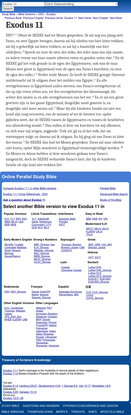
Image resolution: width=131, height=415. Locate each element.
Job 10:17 (85, 386)
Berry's (62, 412)
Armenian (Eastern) (47, 314)
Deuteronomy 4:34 (49, 386)
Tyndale (18, 244)
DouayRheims (12, 256)
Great (7, 250)
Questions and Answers (41, 406)
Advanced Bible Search (114, 194)
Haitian (53, 325)
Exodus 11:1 (10, 370)
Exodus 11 (70, 18)
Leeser (8, 314)
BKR (38, 319)
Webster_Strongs (44, 250)
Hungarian (42, 328)
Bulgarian (41, 316)
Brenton (76, 244)
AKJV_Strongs (42, 259)
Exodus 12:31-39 (13, 398)
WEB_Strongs (42, 256)
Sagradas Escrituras (70, 292)
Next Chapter (100, 18)
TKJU (89, 234)
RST (49, 308)
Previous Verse (54, 18)
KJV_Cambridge (13, 308)
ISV (100, 219)
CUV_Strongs (100, 292)
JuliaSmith (43, 219)
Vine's (92, 412)
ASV (24, 219)
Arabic (39, 311)
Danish (46, 319)
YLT (12, 219)
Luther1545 (94, 267)
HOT (91, 257)
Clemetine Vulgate (71, 270)
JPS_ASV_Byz (12, 316)
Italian (52, 331)
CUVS (89, 295)
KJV (6, 219)
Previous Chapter (33, 18)
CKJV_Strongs (42, 262)
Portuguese (48, 340)
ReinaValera (66, 294)
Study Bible (8, 14)
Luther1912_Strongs (100, 276)
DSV (41, 14)
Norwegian (42, 343)
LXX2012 (66, 250)
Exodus (51, 14)
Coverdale (10, 247)
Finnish (52, 322)
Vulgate (65, 267)
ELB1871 (93, 279)
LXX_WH (106, 244)
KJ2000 (90, 231)
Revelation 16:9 (101, 386)
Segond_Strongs (41, 297)
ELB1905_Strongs (98, 282)
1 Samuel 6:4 (69, 386)
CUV (89, 292)
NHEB (8, 319)
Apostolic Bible (112, 412)
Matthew (22, 247)
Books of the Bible (110, 200)
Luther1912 (94, 273)
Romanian (42, 345)
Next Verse (84, 18)
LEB (20, 222)
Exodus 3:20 (10, 392)
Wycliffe (8, 244)
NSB (94, 219)
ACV (40, 227)
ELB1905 (105, 279)
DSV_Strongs (18, 292)
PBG (39, 340)
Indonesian (42, 331)
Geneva (16, 250)
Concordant (38, 224)
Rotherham (45, 222)
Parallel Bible (107, 188)
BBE (88, 219)
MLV (46, 227)
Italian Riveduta (45, 334)
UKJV (99, 231)
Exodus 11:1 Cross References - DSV (25, 194)
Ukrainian (53, 345)
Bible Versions (26, 14)
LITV (48, 224)
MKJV (97, 229)
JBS (76, 294)
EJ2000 (16, 319)
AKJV (14, 222)
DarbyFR (45, 292)
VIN (105, 219)
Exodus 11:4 (10, 373)
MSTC (89, 229)
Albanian (41, 308)
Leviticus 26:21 (28, 386)
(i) (13, 34)
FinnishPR (42, 325)
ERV (18, 219)
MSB (13, 224)
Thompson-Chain (40, 412)
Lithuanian (51, 337)
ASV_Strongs (41, 253)
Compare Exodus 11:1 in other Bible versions (29, 188)
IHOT (62, 224)
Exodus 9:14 (10, 386)
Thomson (66, 244)
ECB (34, 227)
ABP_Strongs (41, 244)
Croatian (52, 316)
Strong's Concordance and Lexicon (90, 406)
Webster (20, 311)
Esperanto (42, 322)
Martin (35, 294)
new (52, 244)
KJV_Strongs (41, 247)
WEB (7, 222)
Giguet (35, 292)
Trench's (78, 412)
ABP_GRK (94, 244)
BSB (7, 224)
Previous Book (13, 18)
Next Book (116, 18)
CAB (81, 247)
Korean (40, 337)
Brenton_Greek (69, 247)
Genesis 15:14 (28, 392)
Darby (35, 222)
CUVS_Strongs (95, 298)
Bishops (8, 253)
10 (122, 147)
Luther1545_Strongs (100, 270)
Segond (44, 294)
